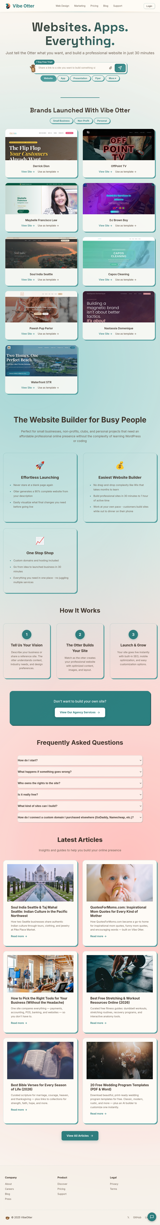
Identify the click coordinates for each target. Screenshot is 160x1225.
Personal (102, 120)
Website (48, 78)
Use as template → (48, 171)
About (8, 1183)
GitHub (137, 1217)
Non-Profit (83, 120)
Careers (9, 1188)
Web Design (62, 5)
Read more (19, 936)
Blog (105, 5)
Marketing (79, 5)
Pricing (94, 5)
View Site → (28, 171)
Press (8, 1198)
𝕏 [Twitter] (128, 1217)
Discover (62, 1183)
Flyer (98, 78)
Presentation (80, 78)
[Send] (120, 68)
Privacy (114, 1183)
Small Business (61, 120)
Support (117, 5)
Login (149, 6)
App (63, 78)
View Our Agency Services (80, 712)
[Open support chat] (152, 1216)
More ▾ (112, 78)
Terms (113, 1188)
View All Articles (80, 1135)
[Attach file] (110, 68)
